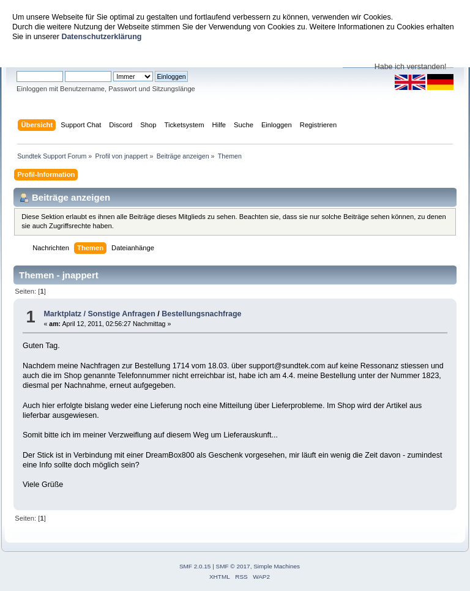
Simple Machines (276, 566)
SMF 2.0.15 (195, 566)
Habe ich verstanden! (411, 66)
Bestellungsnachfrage (201, 314)
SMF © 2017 (233, 566)
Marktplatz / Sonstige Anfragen (99, 314)
